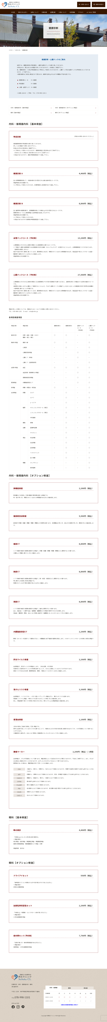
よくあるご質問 (91, 12)
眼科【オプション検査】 (62, 112)
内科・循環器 (53, 987)
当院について (35, 12)
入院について (63, 12)
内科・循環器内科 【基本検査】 (20, 108)
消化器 (86, 988)
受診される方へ (22, 12)
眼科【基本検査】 (16, 112)
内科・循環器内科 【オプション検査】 (66, 108)
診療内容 (44, 12)
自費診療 (52, 12)
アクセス (80, 12)
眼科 (69, 988)
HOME (13, 12)
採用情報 (72, 12)
